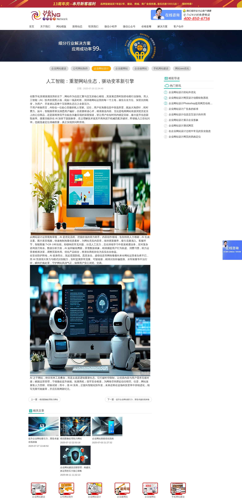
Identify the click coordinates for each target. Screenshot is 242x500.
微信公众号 (130, 491)
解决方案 (152, 491)
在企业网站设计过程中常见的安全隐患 (190, 131)
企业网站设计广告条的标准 (183, 109)
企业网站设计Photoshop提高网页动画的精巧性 (194, 103)
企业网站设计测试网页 (181, 125)
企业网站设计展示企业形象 (183, 120)
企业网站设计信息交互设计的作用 (187, 114)
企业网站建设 (58, 68)
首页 (66, 491)
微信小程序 (117, 491)
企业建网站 (121, 68)
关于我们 (75, 491)
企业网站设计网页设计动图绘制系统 (188, 97)
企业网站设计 (101, 68)
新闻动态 (96, 491)
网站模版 (85, 491)
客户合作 (162, 491)
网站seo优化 (182, 68)
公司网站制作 (80, 68)
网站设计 (37, 237)
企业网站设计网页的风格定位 (185, 136)
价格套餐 (141, 491)
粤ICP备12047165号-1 (147, 497)
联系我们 (106, 491)
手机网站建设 (161, 68)
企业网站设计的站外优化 (182, 92)
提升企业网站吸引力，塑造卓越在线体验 (132, 400)
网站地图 (173, 491)
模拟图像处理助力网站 (49, 400)
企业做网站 (141, 68)
